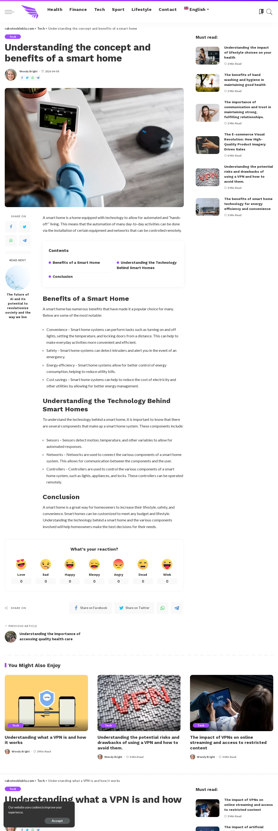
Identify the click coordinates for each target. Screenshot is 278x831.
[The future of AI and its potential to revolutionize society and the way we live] (17, 277)
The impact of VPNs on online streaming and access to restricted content (228, 742)
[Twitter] (27, 78)
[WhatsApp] (32, 78)
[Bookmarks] (261, 12)
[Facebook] (22, 78)
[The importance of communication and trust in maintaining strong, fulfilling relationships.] (207, 113)
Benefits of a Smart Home (76, 262)
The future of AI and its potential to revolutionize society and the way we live (18, 306)
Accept (57, 821)
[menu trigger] (12, 12)
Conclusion (63, 276)
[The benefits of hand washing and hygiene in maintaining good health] (207, 83)
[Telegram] (38, 78)
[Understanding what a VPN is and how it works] (46, 703)
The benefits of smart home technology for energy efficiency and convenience (248, 204)
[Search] (269, 12)
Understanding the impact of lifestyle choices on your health (247, 52)
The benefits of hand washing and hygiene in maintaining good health (245, 80)
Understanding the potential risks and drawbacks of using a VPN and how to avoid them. (138, 742)
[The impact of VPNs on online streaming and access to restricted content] (231, 703)
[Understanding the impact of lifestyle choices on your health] (207, 56)
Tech (12, 36)
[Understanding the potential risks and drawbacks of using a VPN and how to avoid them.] (207, 177)
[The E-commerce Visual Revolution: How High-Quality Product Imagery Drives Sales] (207, 145)
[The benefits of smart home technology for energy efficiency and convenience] (207, 207)
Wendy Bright (28, 71)
